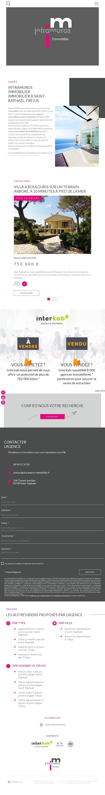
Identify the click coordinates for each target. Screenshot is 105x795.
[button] (48, 299)
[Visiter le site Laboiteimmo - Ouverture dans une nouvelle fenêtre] (15, 782)
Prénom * (6, 511)
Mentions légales (86, 782)
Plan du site (74, 782)
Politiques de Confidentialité (40, 596)
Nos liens (68, 784)
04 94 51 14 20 (21, 465)
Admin (95, 782)
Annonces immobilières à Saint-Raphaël (78, 631)
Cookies (88, 784)
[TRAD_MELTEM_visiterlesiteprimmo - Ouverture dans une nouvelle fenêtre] (60, 745)
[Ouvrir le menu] (96, 3)
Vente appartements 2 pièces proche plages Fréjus (31, 703)
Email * (5, 524)
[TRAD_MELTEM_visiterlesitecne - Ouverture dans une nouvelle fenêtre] (70, 745)
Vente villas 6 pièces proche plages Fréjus (30, 695)
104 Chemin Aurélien (24, 483)
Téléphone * (8, 537)
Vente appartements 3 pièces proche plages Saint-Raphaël (31, 685)
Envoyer (90, 573)
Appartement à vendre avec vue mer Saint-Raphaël (31, 632)
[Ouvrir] (8, 3)
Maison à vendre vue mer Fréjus (30, 657)
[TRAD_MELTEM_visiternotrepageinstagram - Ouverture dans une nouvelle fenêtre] (3, 402)
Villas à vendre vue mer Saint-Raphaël (31, 641)
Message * (6, 549)
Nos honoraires (63, 782)
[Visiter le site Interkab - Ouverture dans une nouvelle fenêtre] (42, 745)
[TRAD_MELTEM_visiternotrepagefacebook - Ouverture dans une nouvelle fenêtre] (3, 393)
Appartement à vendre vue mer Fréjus (31, 649)
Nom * (4, 498)
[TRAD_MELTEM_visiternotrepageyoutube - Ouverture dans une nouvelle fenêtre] (3, 397)
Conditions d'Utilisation (61, 596)
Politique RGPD (78, 784)
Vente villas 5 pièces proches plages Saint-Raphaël (30, 675)
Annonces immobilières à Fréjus (78, 638)
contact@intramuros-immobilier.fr (31, 473)
